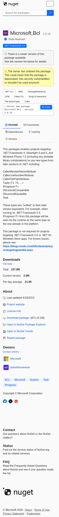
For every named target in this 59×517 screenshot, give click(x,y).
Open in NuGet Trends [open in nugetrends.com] (20, 331)
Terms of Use (41, 510)
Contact (9, 430)
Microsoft (15, 358)
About (28, 510)
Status (8, 446)
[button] (46, 107)
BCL (7, 379)
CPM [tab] (7, 96)
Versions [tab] (11, 139)
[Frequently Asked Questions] (6, 462)
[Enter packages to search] (25, 13)
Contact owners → (12, 351)
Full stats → (9, 264)
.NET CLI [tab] (9, 91)
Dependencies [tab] (14, 132)
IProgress (10, 385)
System (34, 379)
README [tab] (11, 125)
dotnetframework (20, 367)
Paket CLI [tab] (19, 96)
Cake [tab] (27, 101)
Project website (16, 304)
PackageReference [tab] (37, 91)
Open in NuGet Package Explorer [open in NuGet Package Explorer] (26, 324)
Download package (18, 317)
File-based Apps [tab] (12, 101)
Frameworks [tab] (31, 125)
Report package (16, 338)
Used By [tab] (34, 132)
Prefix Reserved (17, 39)
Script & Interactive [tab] (37, 96)
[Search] (50, 13)
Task (46, 379)
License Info (14, 311)
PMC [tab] (20, 91)
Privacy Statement (13, 513)
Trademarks (33, 513)
